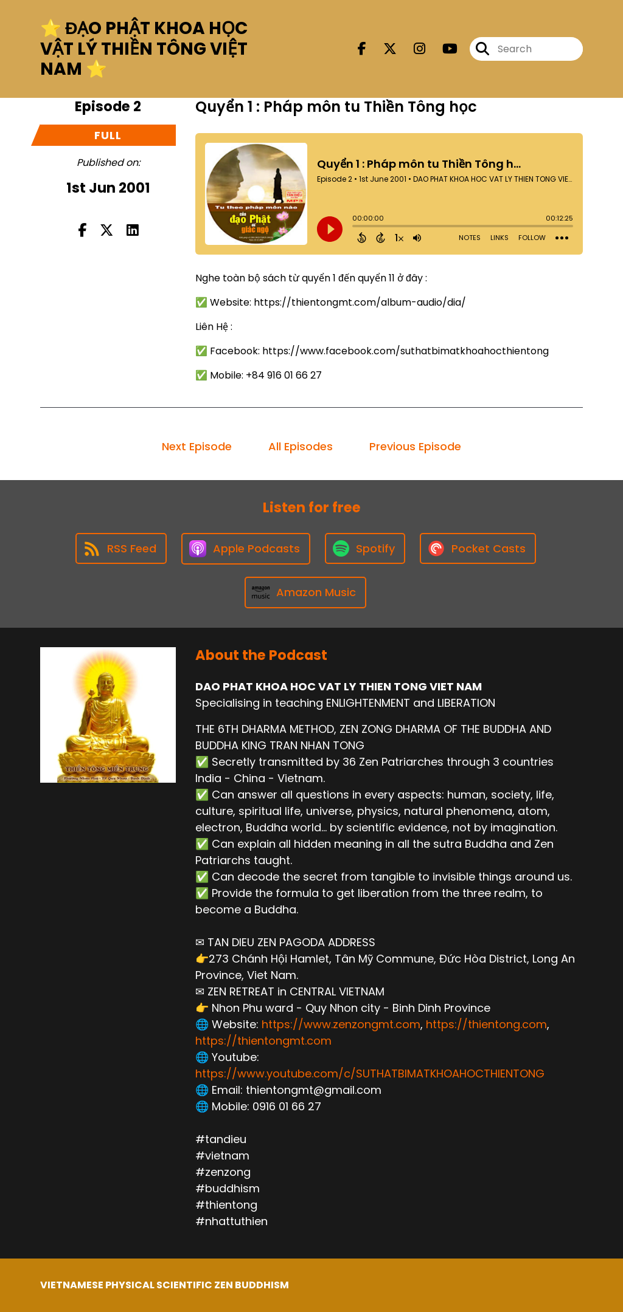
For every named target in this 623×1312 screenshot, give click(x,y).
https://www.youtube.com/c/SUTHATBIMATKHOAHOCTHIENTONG (370, 1073)
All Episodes (300, 446)
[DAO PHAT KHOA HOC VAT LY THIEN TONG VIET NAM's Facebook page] (362, 48)
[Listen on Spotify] (365, 548)
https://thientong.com (486, 1024)
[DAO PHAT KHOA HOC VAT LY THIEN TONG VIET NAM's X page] (383, 48)
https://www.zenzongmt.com (341, 1024)
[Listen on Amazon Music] (305, 592)
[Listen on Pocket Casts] (478, 548)
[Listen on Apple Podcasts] (245, 549)
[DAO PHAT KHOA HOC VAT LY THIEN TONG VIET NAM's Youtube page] (443, 48)
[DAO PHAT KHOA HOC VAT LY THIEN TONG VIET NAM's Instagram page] (412, 48)
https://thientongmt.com (263, 1040)
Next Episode (197, 446)
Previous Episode (415, 446)
